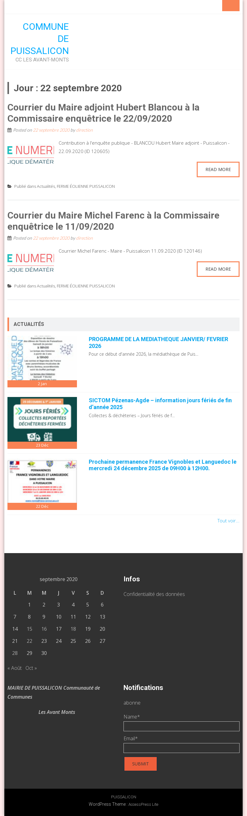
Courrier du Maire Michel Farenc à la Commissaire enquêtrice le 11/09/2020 (113, 221)
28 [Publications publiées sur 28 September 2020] (15, 653)
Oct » (31, 668)
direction (84, 130)
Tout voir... (229, 520)
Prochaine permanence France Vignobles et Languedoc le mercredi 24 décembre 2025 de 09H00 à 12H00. (162, 465)
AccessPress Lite (143, 804)
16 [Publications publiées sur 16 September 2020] (44, 628)
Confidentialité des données (154, 594)
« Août (14, 668)
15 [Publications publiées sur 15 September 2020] (29, 628)
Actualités (46, 186)
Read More (218, 169)
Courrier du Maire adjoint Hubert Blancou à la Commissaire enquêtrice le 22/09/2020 (103, 113)
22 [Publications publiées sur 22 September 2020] (29, 641)
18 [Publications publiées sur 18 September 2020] (73, 628)
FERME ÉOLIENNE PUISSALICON (86, 186)
